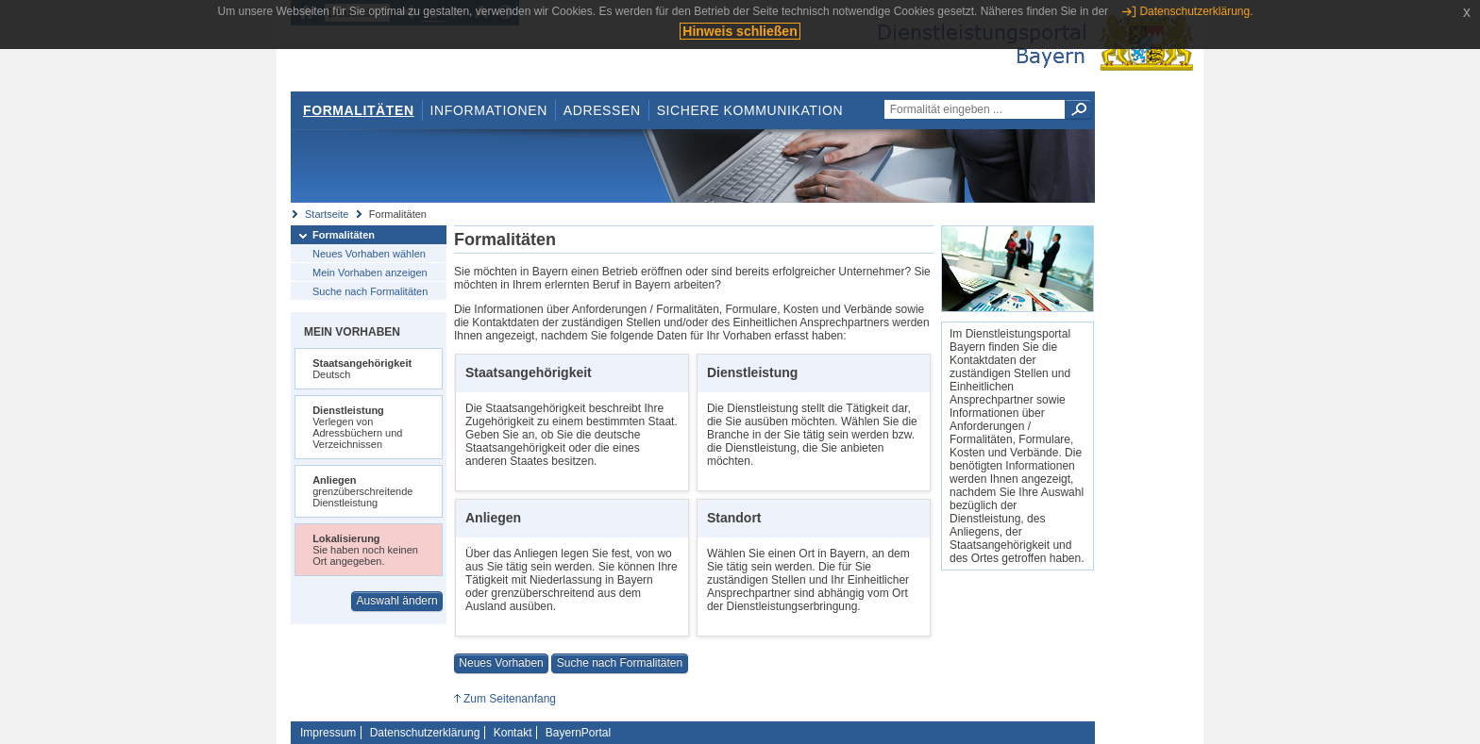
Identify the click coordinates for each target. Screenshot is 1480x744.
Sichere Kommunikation (750, 110)
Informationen (488, 110)
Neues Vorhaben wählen (369, 253)
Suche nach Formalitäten (370, 291)
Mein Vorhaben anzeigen (370, 272)
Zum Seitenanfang (509, 698)
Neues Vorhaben (501, 663)
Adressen (602, 110)
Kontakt (513, 732)
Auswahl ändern (397, 600)
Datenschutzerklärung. (1196, 11)
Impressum (328, 732)
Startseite (326, 214)
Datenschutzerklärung (425, 732)
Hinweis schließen (739, 31)
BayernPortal (578, 732)
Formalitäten (358, 110)
